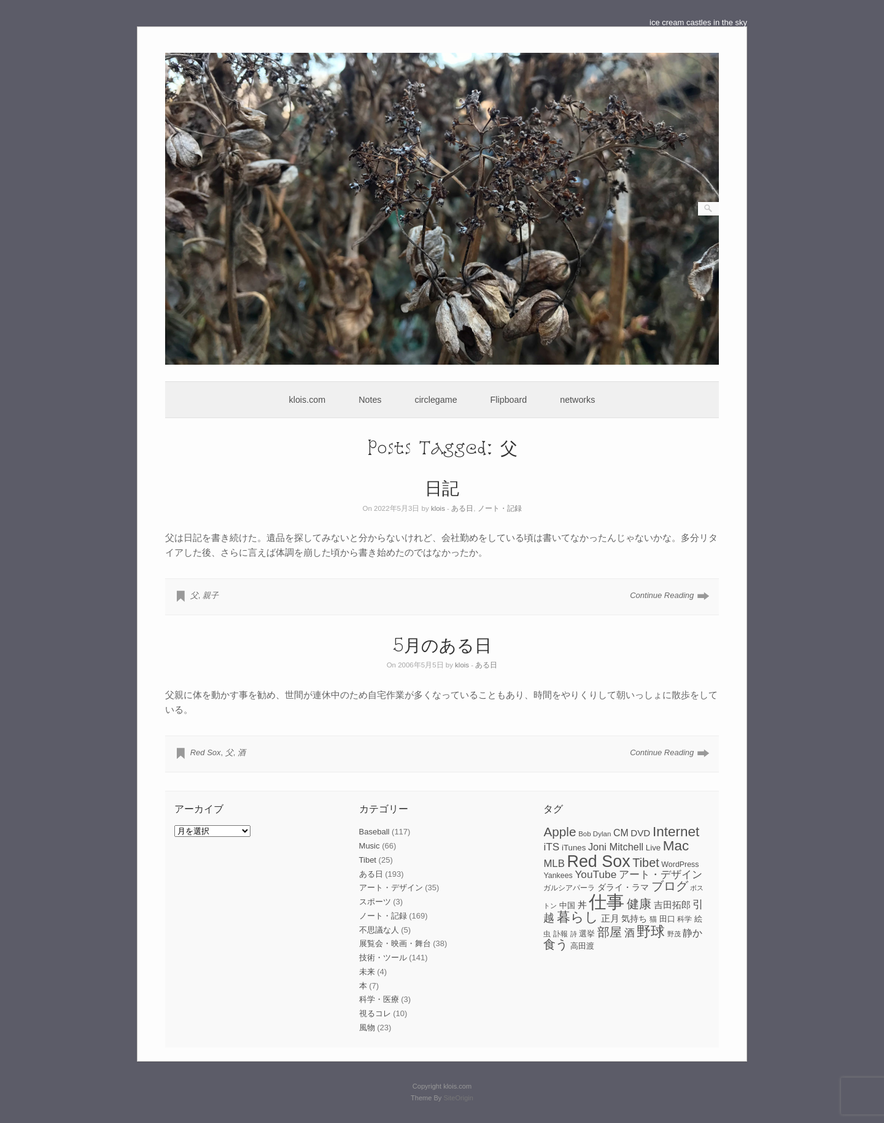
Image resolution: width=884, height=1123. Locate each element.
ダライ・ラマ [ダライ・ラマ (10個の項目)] (623, 887)
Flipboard (508, 400)
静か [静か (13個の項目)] (692, 933)
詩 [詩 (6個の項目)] (573, 934)
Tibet (367, 860)
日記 (442, 487)
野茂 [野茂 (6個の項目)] (674, 934)
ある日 (462, 508)
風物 (367, 1027)
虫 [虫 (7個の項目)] (547, 934)
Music (369, 845)
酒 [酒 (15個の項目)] (629, 933)
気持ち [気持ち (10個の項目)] (634, 918)
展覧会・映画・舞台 (395, 943)
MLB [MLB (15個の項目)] (553, 863)
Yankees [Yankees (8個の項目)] (557, 875)
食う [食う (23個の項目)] (555, 944)
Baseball (374, 831)
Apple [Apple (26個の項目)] (559, 832)
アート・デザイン (391, 887)
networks (577, 400)
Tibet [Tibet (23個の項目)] (645, 862)
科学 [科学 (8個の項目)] (684, 919)
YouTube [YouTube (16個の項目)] (595, 874)
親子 (211, 595)
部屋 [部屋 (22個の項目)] (609, 932)
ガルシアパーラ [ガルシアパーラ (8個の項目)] (569, 888)
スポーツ (375, 901)
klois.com (307, 400)
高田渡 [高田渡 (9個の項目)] (582, 945)
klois (438, 508)
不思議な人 (379, 930)
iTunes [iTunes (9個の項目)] (574, 847)
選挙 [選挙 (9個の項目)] (587, 933)
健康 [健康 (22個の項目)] (639, 904)
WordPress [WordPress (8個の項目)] (680, 864)
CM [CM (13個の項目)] (621, 833)
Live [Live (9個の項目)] (653, 847)
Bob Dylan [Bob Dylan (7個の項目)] (594, 833)
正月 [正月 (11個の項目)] (610, 918)
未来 (367, 971)
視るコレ (375, 1013)
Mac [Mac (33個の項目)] (676, 845)
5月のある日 (442, 644)
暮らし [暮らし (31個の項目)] (578, 917)
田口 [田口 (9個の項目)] (667, 918)
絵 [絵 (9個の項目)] (698, 918)
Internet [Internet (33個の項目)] (676, 831)
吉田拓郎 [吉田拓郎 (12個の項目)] (672, 905)
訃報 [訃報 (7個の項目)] (560, 934)
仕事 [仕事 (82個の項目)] (606, 902)
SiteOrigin (458, 1098)
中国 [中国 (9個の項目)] (567, 905)
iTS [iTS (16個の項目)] (551, 847)
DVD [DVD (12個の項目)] (640, 833)
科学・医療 (379, 999)
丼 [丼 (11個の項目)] (582, 905)
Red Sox (205, 752)
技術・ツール (383, 957)
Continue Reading (662, 595)
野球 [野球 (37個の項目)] (651, 931)
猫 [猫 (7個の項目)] (653, 919)
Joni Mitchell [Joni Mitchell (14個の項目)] (615, 846)
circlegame (436, 400)
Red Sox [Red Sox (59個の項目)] (598, 861)
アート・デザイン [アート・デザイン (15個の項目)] (660, 874)
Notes (370, 400)
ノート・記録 (500, 508)
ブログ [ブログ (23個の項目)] (669, 886)
